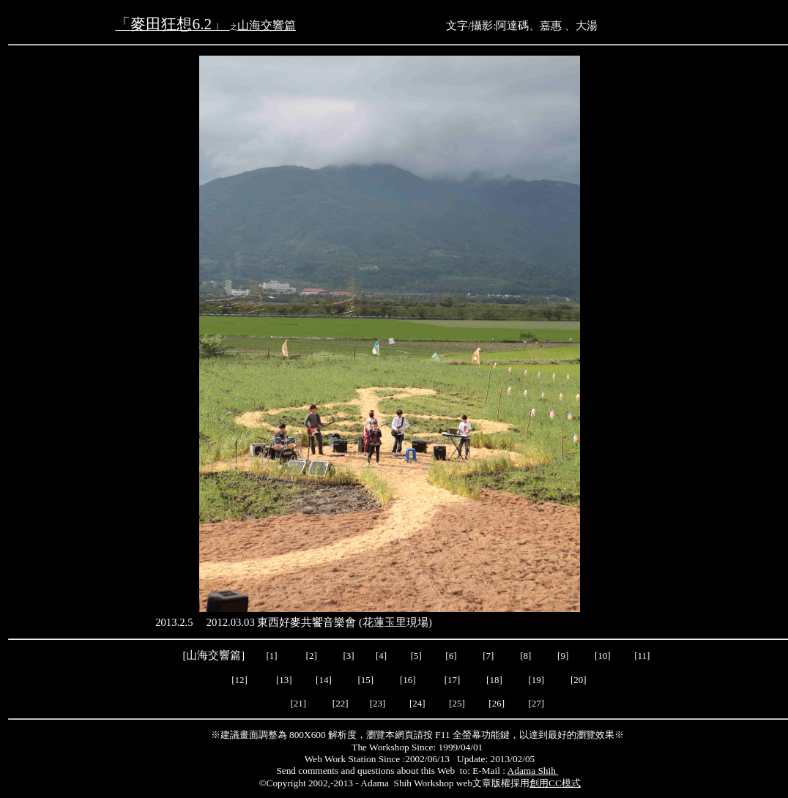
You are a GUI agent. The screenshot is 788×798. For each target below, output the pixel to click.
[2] (311, 655)
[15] (364, 679)
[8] (525, 655)
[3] (348, 655)
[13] (284, 679)
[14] (325, 679)
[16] (409, 679)
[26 (494, 703)
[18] (494, 679)
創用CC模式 (555, 783)
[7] (488, 655)
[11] (643, 655)
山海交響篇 (266, 25)
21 (298, 703)
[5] (416, 655)
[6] (449, 655)
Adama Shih (533, 770)
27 (536, 703)
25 (456, 703)
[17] (454, 679)
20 (578, 679)
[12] (240, 679)
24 (417, 703)
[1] (271, 655)
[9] (563, 655)
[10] (603, 655)
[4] (380, 655)
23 (377, 703)
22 (340, 703)
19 (536, 679)
